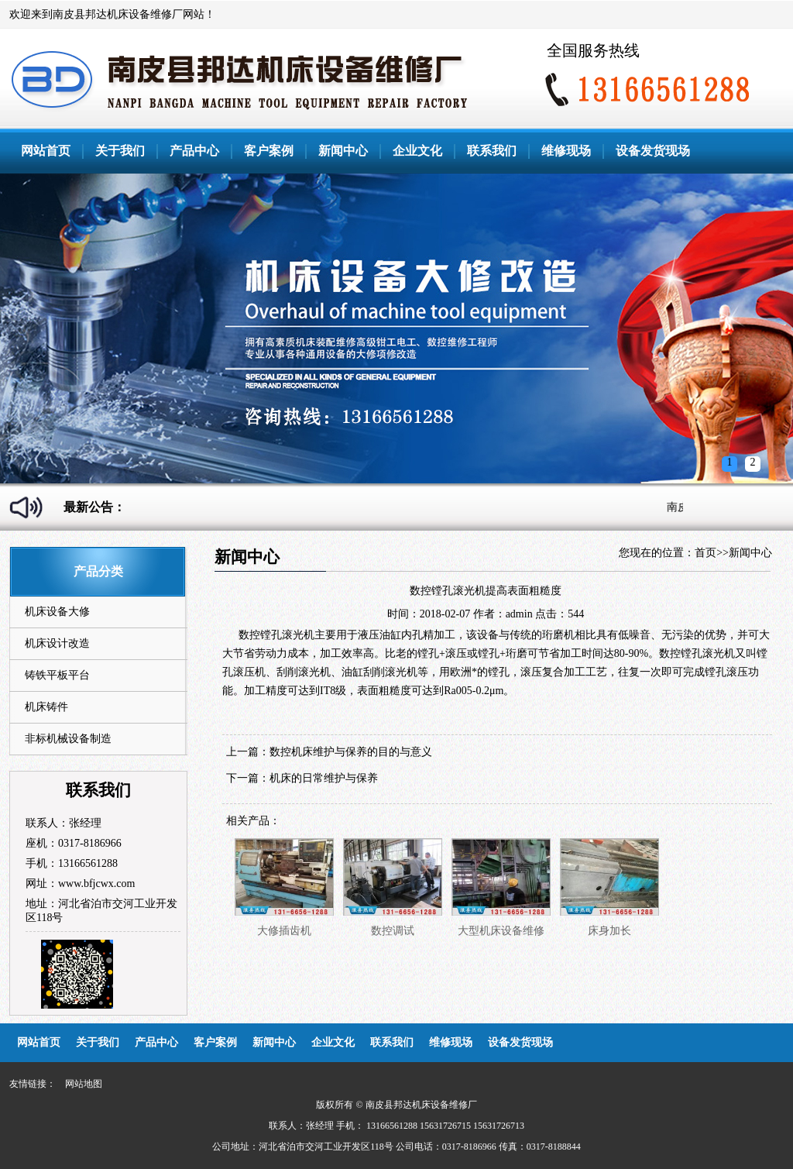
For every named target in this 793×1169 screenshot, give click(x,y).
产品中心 (194, 150)
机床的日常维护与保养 (323, 778)
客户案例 (269, 150)
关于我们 (120, 150)
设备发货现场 (653, 150)
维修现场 (566, 150)
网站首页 (45, 150)
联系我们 (492, 150)
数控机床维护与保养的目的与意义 (350, 752)
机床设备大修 (57, 611)
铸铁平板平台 (57, 675)
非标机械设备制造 (68, 738)
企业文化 (417, 150)
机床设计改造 (57, 643)
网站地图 (83, 1083)
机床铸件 (46, 707)
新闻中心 (343, 150)
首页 (705, 553)
